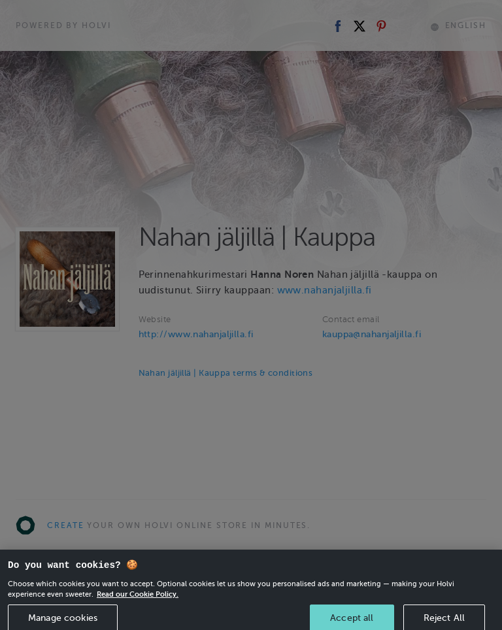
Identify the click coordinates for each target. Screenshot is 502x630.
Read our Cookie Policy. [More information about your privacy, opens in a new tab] (137, 599)
